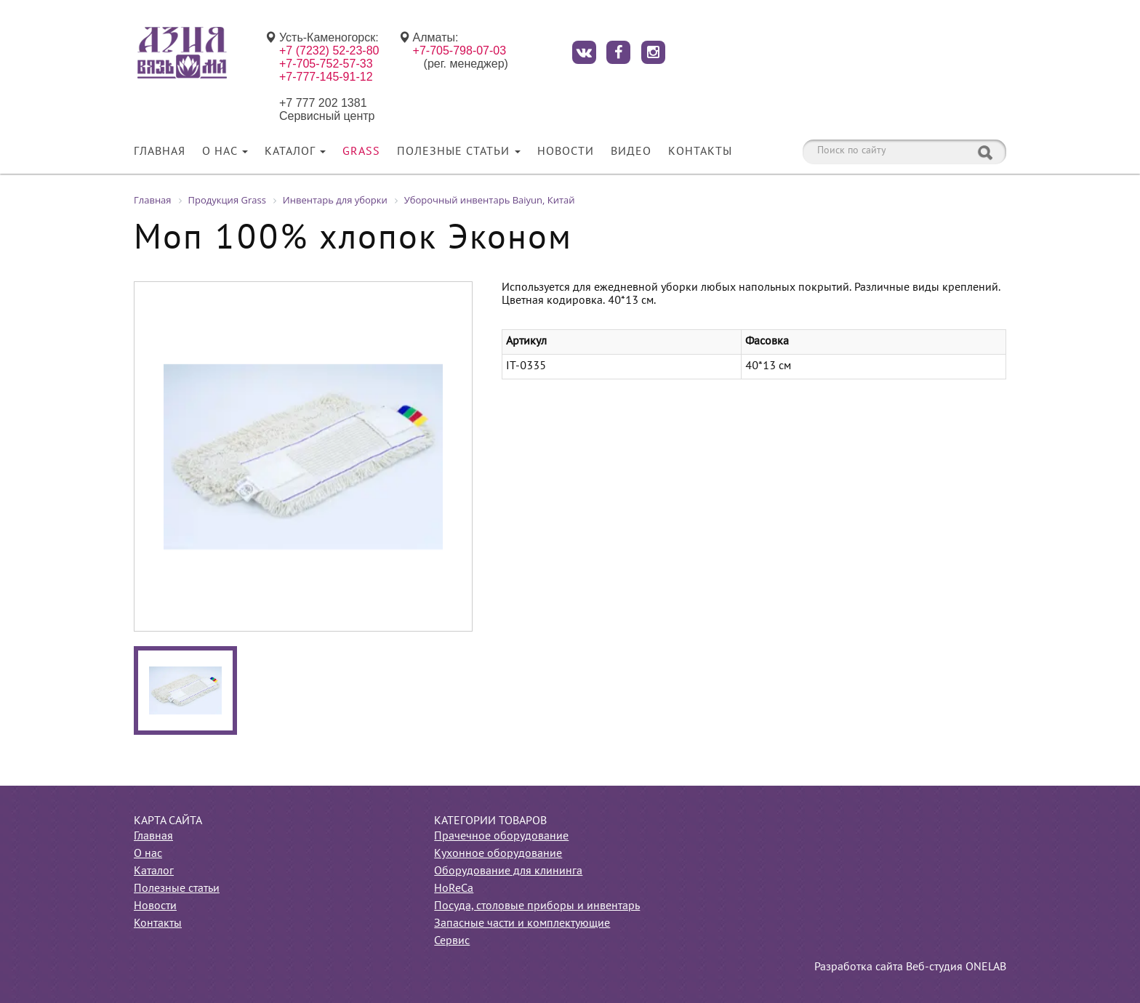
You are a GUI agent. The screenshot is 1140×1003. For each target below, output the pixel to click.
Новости (565, 152)
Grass (361, 152)
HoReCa (453, 889)
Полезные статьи (459, 152)
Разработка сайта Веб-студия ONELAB (910, 967)
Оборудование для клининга (508, 871)
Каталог (295, 152)
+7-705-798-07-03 (460, 50)
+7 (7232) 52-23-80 (329, 50)
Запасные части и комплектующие (522, 924)
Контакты (700, 152)
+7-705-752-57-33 (326, 63)
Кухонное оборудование (498, 854)
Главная (159, 152)
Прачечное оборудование (501, 836)
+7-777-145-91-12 (326, 77)
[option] (303, 456)
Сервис (452, 941)
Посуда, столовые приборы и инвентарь (537, 906)
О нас (225, 152)
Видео (631, 152)
